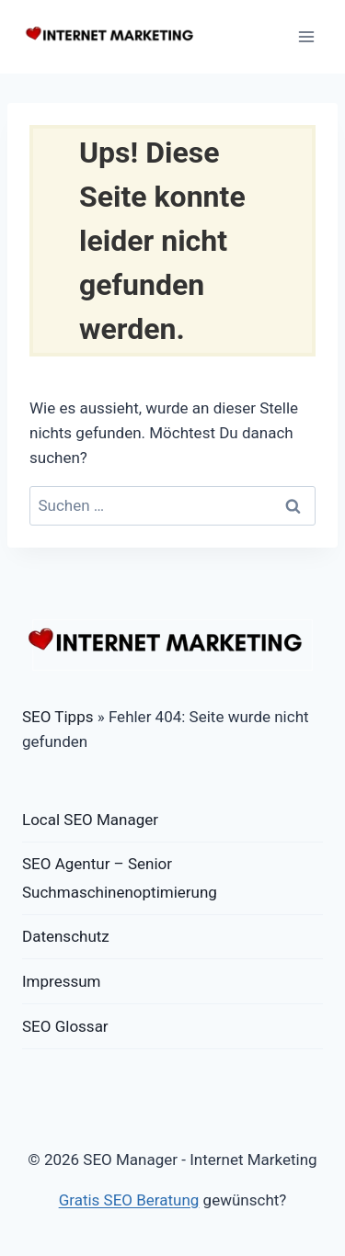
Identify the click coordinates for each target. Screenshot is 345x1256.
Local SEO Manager (90, 819)
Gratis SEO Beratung (129, 1200)
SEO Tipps (57, 716)
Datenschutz (65, 936)
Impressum (61, 981)
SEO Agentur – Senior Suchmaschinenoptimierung (119, 877)
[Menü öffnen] (306, 36)
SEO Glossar (65, 1026)
